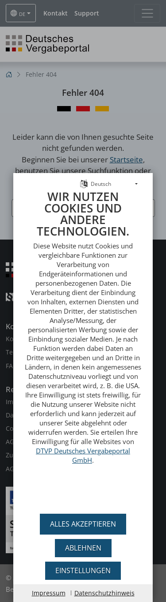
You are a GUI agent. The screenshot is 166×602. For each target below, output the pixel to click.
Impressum (49, 593)
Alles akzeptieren (83, 524)
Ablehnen (83, 548)
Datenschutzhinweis (104, 593)
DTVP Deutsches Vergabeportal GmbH (83, 450)
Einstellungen (83, 570)
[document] (83, 346)
